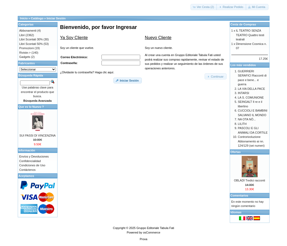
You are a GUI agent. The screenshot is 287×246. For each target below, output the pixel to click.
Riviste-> (25, 52)
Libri (22, 35)
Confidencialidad (30, 161)
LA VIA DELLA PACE (251, 88)
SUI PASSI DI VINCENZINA (37, 135)
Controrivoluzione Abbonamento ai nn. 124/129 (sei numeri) (251, 141)
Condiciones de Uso (32, 165)
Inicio (24, 18)
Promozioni (26, 48)
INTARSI (243, 93)
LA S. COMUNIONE (251, 97)
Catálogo (37, 18)
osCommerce (151, 232)
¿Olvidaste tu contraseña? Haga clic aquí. (87, 72)
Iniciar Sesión (56, 18)
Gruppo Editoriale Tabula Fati (155, 228)
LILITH (242, 123)
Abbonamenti (28, 30)
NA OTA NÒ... (247, 119)
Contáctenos (27, 169)
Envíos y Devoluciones (34, 156)
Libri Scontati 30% (31, 39)
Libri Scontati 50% (31, 43)
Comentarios (239, 195)
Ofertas (236, 152)
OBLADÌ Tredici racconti (249, 180)
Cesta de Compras (243, 24)
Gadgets (24, 56)
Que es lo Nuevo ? (31, 106)
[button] (204, 7)
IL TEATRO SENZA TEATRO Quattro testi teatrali (250, 35)
